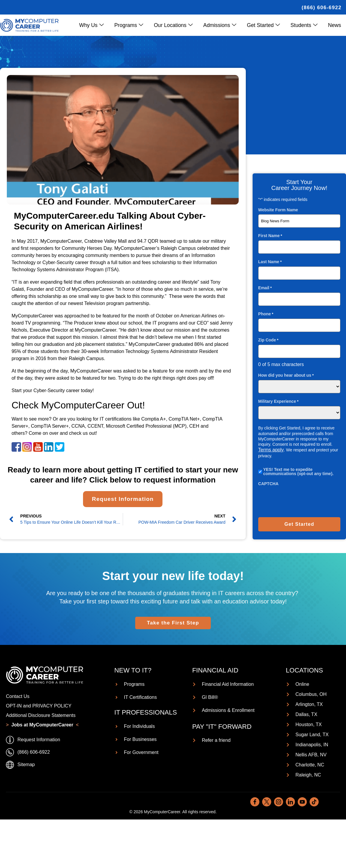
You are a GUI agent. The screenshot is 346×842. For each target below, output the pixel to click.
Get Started (266, 25)
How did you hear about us (286, 375)
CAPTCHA (268, 483)
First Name (270, 235)
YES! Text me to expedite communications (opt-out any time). (298, 471)
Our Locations (177, 25)
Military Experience (278, 401)
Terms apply (271, 449)
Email (265, 287)
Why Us (97, 25)
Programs (134, 25)
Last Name (270, 261)
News (335, 25)
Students (305, 25)
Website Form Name (278, 209)
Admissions (223, 25)
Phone (265, 313)
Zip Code (268, 340)
